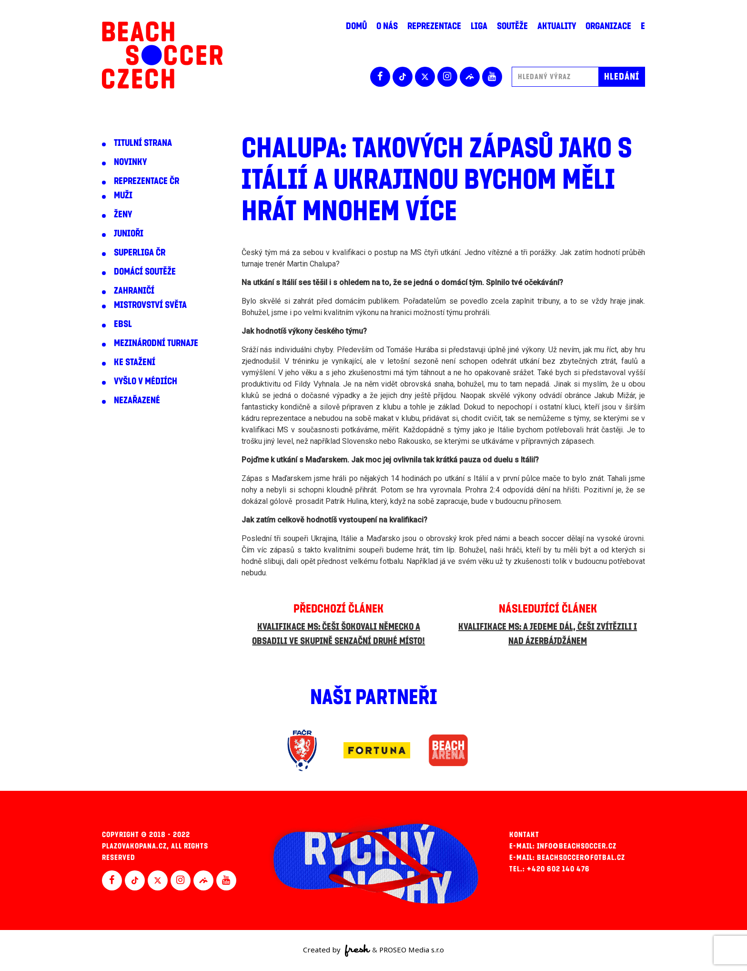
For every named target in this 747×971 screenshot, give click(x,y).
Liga (479, 26)
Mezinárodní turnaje (156, 343)
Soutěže (512, 26)
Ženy (123, 214)
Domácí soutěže (145, 271)
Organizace (608, 26)
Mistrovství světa (150, 305)
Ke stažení (134, 362)
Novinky (130, 162)
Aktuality (556, 26)
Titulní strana (143, 143)
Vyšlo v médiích (145, 381)
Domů (356, 26)
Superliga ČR (139, 252)
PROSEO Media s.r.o (411, 949)
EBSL (123, 324)
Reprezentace (434, 26)
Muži (123, 195)
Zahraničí (134, 291)
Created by (336, 950)
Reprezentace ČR (146, 181)
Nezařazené (137, 400)
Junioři (128, 233)
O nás (387, 26)
